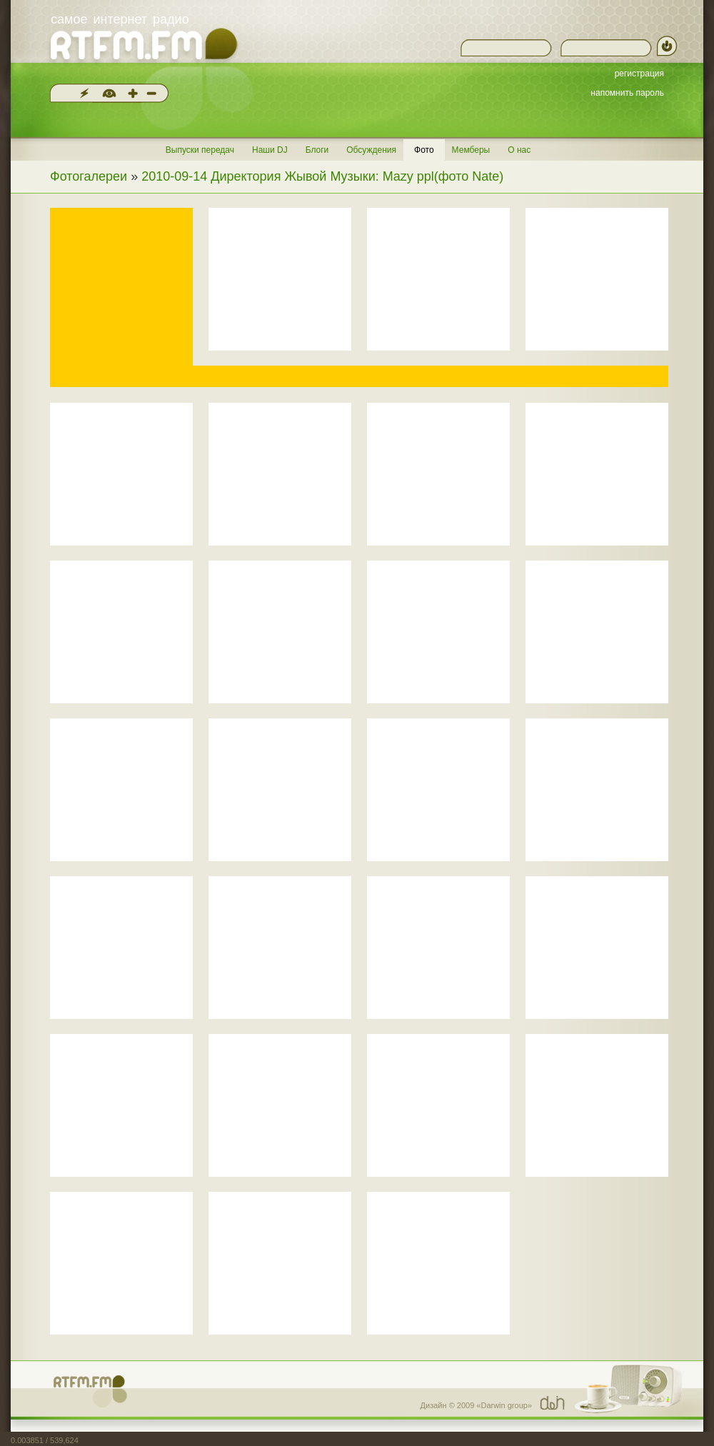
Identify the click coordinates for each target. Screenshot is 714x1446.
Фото (424, 150)
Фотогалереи (88, 176)
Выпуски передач (200, 150)
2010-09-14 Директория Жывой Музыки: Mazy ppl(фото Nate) (322, 176)
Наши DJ (270, 150)
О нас (519, 150)
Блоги (317, 150)
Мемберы (471, 150)
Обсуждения (371, 150)
